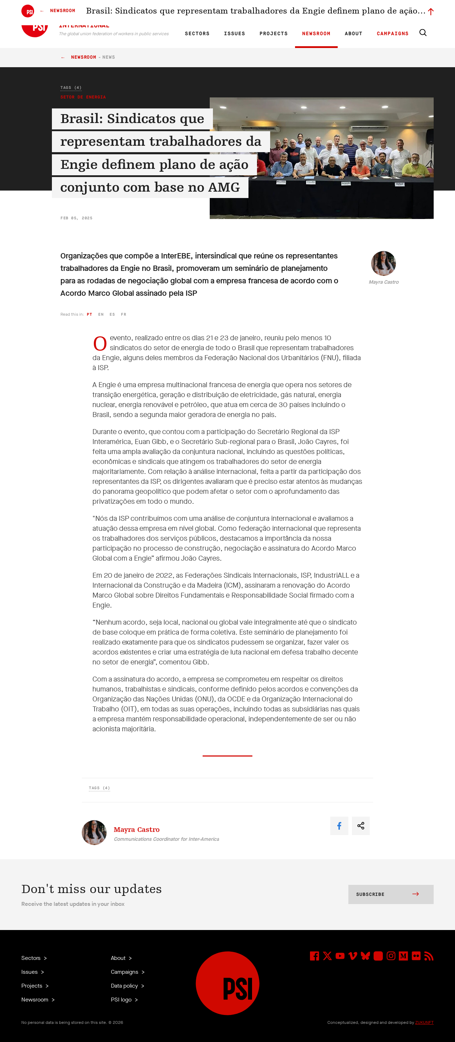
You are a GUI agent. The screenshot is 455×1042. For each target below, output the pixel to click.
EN (193, 13)
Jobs (320, 13)
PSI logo (122, 999)
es (112, 314)
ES (217, 13)
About (354, 33)
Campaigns (393, 33)
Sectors (197, 33)
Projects (273, 33)
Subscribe (387, 895)
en (100, 314)
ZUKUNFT (424, 1022)
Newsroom (316, 33)
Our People (297, 13)
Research (247, 13)
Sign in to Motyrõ (394, 13)
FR (205, 13)
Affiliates (271, 13)
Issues (234, 33)
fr (123, 314)
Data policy (125, 985)
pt (89, 314)
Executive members (351, 13)
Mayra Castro (383, 282)
